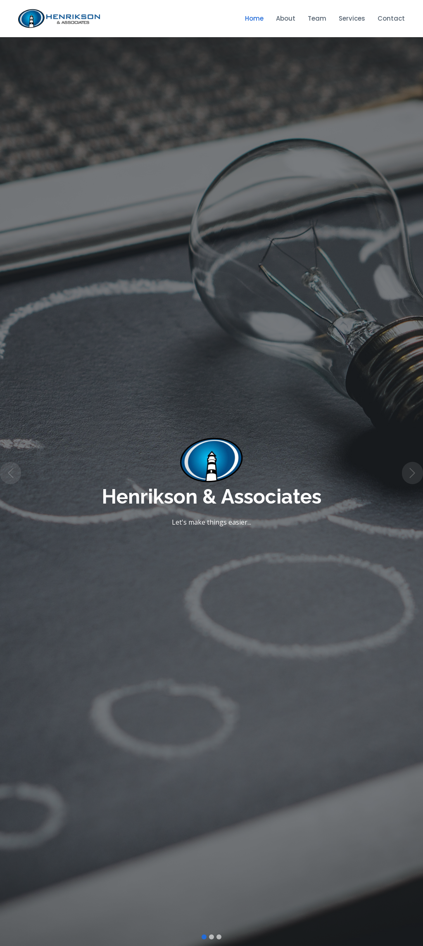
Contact (391, 18)
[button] (10, 473)
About (285, 18)
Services (352, 18)
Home (254, 18)
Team (317, 18)
